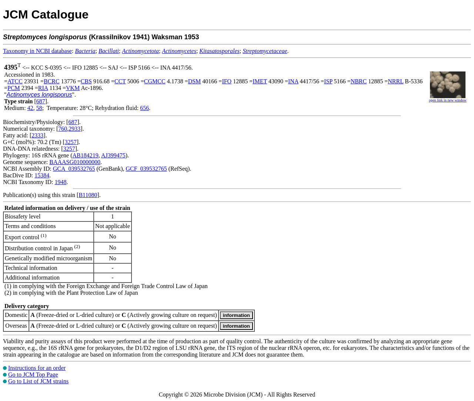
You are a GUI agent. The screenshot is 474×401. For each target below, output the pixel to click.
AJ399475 (113, 155)
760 (62, 129)
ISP (328, 81)
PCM (13, 88)
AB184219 (86, 155)
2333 (37, 135)
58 (39, 108)
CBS (86, 81)
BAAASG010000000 (74, 162)
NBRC (359, 81)
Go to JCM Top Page (33, 374)
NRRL (395, 81)
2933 (74, 129)
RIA (43, 88)
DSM (194, 81)
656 (144, 108)
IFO (226, 81)
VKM (73, 88)
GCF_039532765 (146, 169)
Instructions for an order (37, 368)
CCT (120, 81)
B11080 (88, 195)
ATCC (15, 81)
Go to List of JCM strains (38, 381)
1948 (60, 182)
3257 (71, 142)
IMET (260, 81)
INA (293, 81)
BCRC (52, 81)
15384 (41, 175)
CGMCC (155, 81)
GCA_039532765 (74, 169)
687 (40, 101)
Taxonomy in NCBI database (37, 51)
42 (30, 108)
